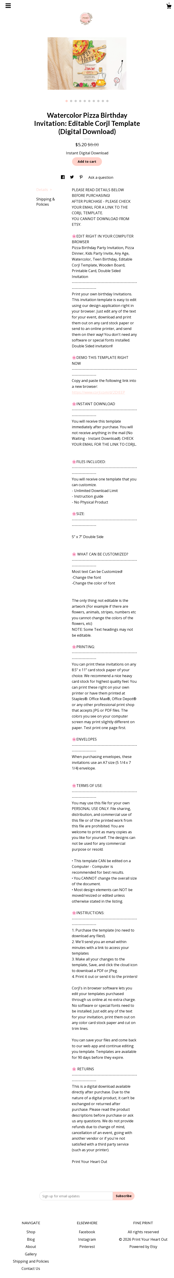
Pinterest (87, 1246)
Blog (31, 1239)
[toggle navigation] (8, 5)
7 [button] (94, 101)
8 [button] (98, 101)
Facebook (87, 1231)
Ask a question (100, 177)
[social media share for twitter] (72, 177)
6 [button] (89, 101)
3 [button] (76, 101)
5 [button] (85, 101)
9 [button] (103, 101)
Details (44, 189)
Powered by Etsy (143, 1246)
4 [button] (80, 101)
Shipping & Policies (45, 202)
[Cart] (168, 6)
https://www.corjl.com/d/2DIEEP (98, 392)
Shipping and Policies (31, 1261)
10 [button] (107, 101)
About (31, 1246)
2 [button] (71, 101)
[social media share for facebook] (63, 177)
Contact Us (31, 1268)
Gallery (31, 1254)
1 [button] (66, 101)
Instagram (87, 1239)
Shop (31, 1231)
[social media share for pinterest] (81, 177)
